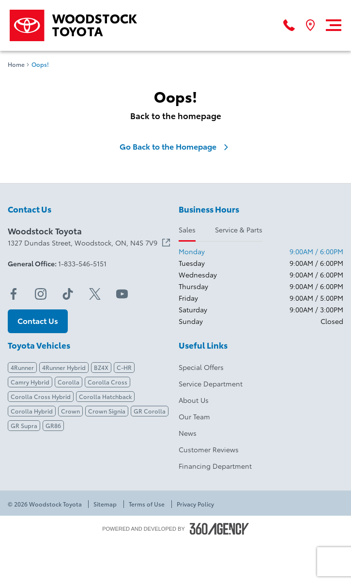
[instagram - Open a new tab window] (40, 294)
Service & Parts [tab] (238, 229)
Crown (70, 411)
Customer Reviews (209, 449)
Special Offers (201, 367)
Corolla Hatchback (105, 396)
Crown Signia (106, 411)
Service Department (211, 383)
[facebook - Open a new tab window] (13, 294)
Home (16, 64)
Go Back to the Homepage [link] (176, 146)
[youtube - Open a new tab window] (122, 294)
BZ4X (101, 367)
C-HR (124, 367)
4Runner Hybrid (64, 367)
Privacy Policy (195, 504)
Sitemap (105, 504)
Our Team (194, 416)
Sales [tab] (187, 229)
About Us (194, 400)
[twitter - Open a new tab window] (95, 294)
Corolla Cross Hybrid (41, 396)
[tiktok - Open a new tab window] (68, 294)
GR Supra (24, 425)
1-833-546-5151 (82, 263)
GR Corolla (150, 411)
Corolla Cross (107, 382)
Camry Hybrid (30, 382)
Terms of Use (147, 504)
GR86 (53, 425)
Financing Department (215, 466)
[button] (38, 321)
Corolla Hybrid (32, 411)
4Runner (22, 367)
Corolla (68, 382)
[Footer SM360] (219, 529)
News (188, 433)
